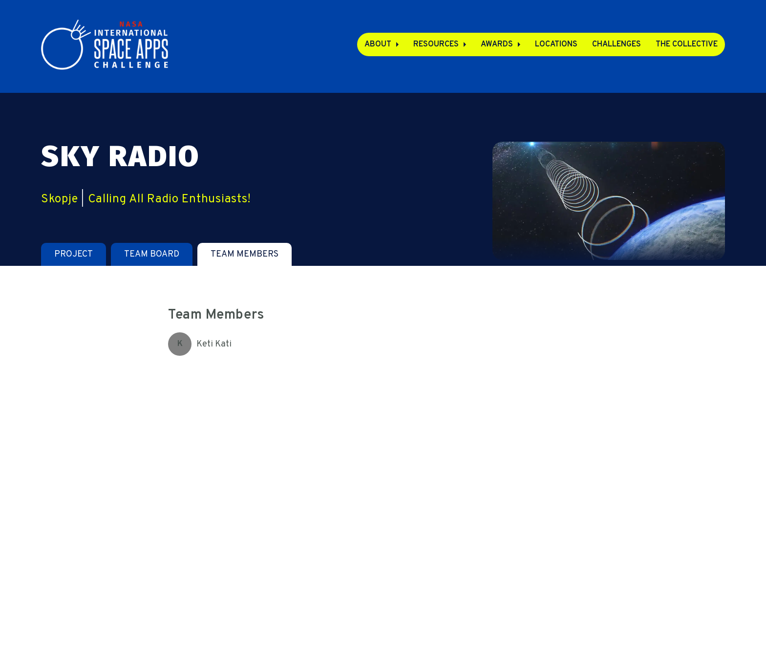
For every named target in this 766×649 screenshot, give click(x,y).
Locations (556, 44)
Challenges (616, 44)
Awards (497, 44)
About (377, 44)
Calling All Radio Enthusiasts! (170, 199)
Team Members (244, 254)
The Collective (687, 44)
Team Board (151, 254)
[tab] (73, 254)
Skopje (59, 199)
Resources (436, 44)
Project (73, 254)
